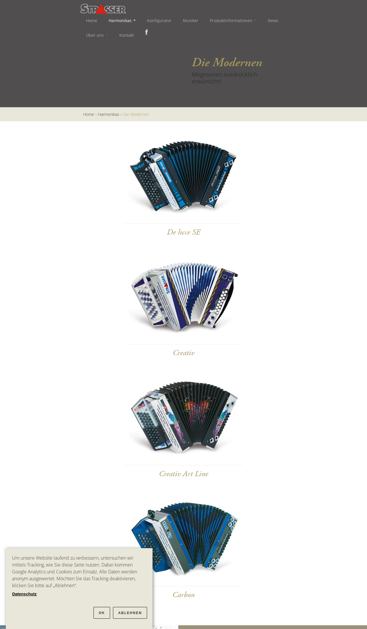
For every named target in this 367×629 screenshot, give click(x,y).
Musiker (190, 20)
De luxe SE (183, 232)
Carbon (183, 595)
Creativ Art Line (183, 474)
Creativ (183, 353)
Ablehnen (130, 613)
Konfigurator (159, 20)
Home (91, 20)
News (273, 20)
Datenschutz (24, 594)
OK (102, 613)
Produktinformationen (233, 20)
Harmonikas (122, 20)
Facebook (145, 32)
